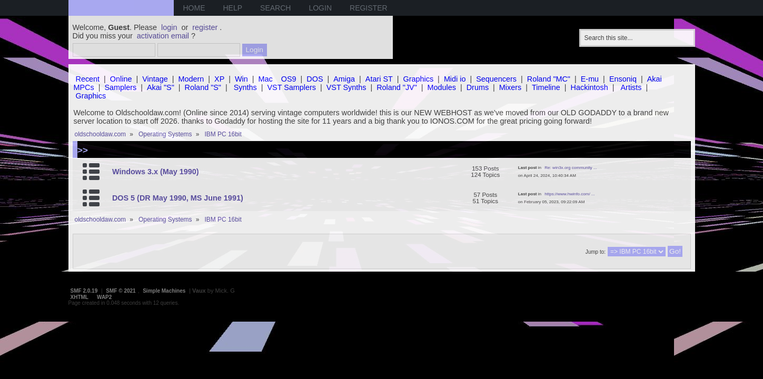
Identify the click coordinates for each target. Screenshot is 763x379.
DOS (314, 79)
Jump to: (596, 252)
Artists (631, 87)
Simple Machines (164, 291)
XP (219, 79)
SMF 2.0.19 (84, 291)
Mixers (510, 87)
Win (241, 79)
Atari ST (379, 79)
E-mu (590, 79)
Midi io (455, 79)
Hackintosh (589, 87)
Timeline (546, 87)
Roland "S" (203, 87)
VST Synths (346, 87)
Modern (191, 79)
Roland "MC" (548, 79)
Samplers (120, 87)
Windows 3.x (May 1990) (155, 171)
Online (121, 79)
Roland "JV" (396, 87)
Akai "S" (160, 87)
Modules (442, 87)
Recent (88, 79)
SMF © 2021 (120, 291)
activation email (163, 36)
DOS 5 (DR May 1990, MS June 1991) (177, 198)
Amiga (344, 79)
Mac (266, 79)
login (169, 27)
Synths (245, 87)
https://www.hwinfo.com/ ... (569, 194)
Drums (478, 87)
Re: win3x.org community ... (570, 167)
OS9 (288, 79)
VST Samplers (291, 87)
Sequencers (496, 79)
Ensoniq (623, 79)
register (204, 27)
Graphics (418, 79)
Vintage (155, 79)
